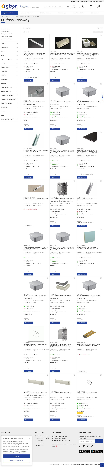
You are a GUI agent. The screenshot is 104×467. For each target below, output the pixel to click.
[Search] (56, 7)
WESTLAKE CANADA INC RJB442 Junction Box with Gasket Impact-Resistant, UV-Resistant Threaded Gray (35, 297)
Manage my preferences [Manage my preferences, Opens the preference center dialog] (16, 460)
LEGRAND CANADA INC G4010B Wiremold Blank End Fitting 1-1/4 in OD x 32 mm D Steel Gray (62, 54)
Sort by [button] (99, 28)
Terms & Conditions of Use (66, 464)
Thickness (4, 107)
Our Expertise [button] (26, 13)
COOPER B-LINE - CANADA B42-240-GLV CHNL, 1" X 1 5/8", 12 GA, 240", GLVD (36, 151)
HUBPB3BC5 (27, 391)
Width (3, 55)
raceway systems (24, 16)
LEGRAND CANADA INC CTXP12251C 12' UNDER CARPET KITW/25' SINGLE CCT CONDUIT (88, 344)
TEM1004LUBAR (54, 342)
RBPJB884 (80, 100)
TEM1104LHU (53, 197)
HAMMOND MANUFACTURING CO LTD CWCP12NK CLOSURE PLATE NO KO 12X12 (87, 248)
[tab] (9, 29)
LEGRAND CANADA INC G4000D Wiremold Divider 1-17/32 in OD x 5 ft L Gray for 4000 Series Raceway (35, 55)
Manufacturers (79, 13)
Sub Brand (5, 79)
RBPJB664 (79, 294)
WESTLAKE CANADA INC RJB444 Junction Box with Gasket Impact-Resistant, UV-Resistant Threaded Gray (62, 249)
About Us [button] (94, 13)
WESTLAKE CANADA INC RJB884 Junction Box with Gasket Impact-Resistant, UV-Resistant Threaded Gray (89, 103)
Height (3, 75)
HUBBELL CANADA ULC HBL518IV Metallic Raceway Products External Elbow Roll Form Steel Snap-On (62, 297)
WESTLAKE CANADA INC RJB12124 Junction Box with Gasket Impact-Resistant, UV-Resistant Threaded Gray (36, 249)
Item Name (4, 47)
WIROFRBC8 (80, 149)
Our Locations (39, 440)
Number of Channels (8, 99)
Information (6, 433)
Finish (3, 111)
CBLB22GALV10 (81, 391)
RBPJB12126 (53, 149)
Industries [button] (61, 13)
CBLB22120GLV (81, 197)
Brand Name (5, 67)
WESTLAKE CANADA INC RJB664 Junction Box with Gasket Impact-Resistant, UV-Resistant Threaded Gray (89, 297)
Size (2, 115)
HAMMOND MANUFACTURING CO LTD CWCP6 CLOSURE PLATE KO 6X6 (35, 344)
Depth (3, 63)
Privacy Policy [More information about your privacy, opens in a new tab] (22, 452)
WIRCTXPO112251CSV (29, 197)
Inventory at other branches (32, 69)
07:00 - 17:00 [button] (25, 7)
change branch (35, 7)
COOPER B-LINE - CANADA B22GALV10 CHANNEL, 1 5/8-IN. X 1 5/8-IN (87, 393)
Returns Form (39, 443)
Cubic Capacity (6, 91)
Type (2, 51)
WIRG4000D (27, 52)
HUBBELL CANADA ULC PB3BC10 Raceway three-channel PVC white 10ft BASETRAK (61, 393)
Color (3, 83)
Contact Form (39, 445)
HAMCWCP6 (27, 342)
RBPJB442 (26, 294)
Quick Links (39, 433)
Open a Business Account (43, 436)
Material (4, 71)
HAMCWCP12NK (81, 246)
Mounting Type (6, 87)
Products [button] (10, 13)
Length (3, 43)
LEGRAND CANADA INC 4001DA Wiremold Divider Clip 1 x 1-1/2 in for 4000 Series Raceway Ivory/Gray (34, 103)
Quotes (73, 1)
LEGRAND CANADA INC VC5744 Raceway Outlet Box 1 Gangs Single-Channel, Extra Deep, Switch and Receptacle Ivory (88, 55)
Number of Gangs (7, 95)
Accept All (16, 456)
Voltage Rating (6, 103)
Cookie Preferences (54, 464)
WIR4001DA (27, 100)
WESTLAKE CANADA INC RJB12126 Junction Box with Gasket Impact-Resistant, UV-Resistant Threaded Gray (62, 152)
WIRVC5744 (80, 52)
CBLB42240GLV (28, 149)
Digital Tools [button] (44, 13)
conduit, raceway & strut (12, 16)
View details (28, 225)
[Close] (30, 438)
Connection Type (7, 119)
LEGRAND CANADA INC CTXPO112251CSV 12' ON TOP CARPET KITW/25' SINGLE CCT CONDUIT (36, 199)
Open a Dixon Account (82, 1)
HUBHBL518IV (53, 294)
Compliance (4, 436)
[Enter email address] (87, 441)
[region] (16, 451)
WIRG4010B (53, 52)
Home (2, 16)
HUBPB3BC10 (53, 391)
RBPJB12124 (27, 246)
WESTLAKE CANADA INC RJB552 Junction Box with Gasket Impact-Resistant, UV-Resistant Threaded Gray (62, 103)
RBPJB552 (53, 100)
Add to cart (28, 80)
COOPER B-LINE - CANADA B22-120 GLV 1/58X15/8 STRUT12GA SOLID (87, 199)
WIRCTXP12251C (81, 342)
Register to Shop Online (96, 1)
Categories (5, 29)
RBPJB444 (53, 246)
